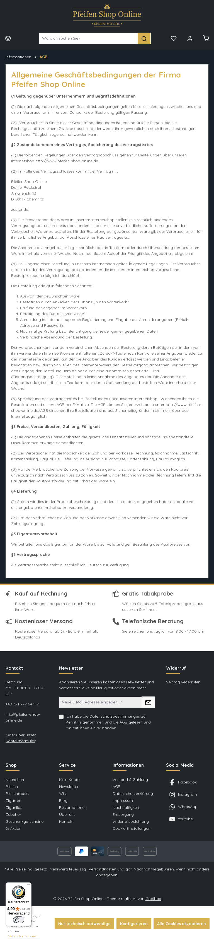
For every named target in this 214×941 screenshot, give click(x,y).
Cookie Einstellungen (131, 828)
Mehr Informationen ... (24, 936)
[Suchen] (144, 38)
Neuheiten (15, 779)
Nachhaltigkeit (126, 807)
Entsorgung (123, 814)
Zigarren (13, 800)
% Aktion (13, 828)
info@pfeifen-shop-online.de (23, 717)
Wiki (63, 793)
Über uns (67, 814)
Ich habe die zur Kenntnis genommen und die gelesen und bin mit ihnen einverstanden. (108, 722)
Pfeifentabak (17, 793)
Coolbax (153, 898)
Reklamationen (73, 807)
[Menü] (8, 38)
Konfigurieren (134, 923)
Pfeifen (12, 786)
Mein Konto (69, 779)
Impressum (123, 800)
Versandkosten (102, 869)
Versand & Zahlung (130, 779)
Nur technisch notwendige (84, 923)
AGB (123, 722)
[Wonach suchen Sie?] (88, 38)
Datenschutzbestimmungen (114, 716)
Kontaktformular (20, 740)
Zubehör (13, 814)
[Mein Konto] (189, 38)
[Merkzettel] (173, 38)
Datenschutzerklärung (133, 793)
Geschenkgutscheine (24, 821)
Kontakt (66, 821)
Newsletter (69, 786)
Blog (63, 800)
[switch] (18, 919)
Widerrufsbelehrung (131, 821)
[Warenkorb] (206, 38)
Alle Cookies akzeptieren (181, 923)
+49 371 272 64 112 (22, 704)
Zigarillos (14, 807)
